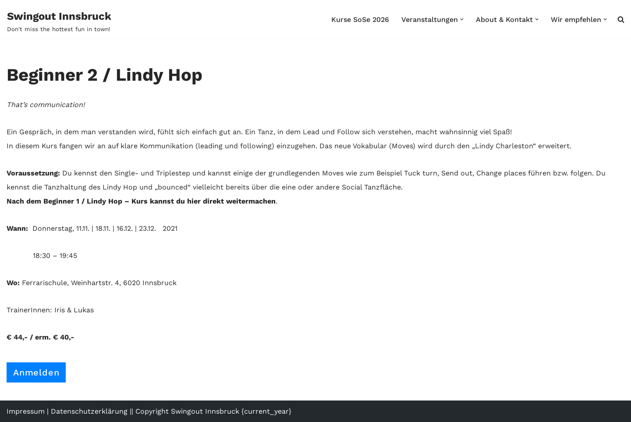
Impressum (26, 411)
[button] (462, 19)
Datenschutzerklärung (89, 411)
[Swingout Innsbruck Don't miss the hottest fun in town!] (59, 21)
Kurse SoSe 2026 (360, 19)
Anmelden (36, 372)
